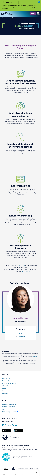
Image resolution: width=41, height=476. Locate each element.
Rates (4, 388)
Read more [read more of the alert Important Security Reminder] (5, 8)
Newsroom (5, 393)
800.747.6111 (25, 271)
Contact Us (5, 381)
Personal (4, 17)
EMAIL (20, 333)
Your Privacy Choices (10, 411)
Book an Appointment (9, 383)
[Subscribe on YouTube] (9, 426)
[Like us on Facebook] (3, 426)
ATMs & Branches (7, 386)
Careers (4, 391)
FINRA (33, 356)
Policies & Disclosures (9, 404)
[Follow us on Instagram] (13, 426)
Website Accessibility (8, 406)
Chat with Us (6, 378)
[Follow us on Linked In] (16, 426)
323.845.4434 (20, 265)
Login (33, 13)
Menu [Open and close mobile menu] (38, 13)
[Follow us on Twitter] (6, 426)
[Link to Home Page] (10, 14)
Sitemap (4, 409)
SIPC (36, 356)
